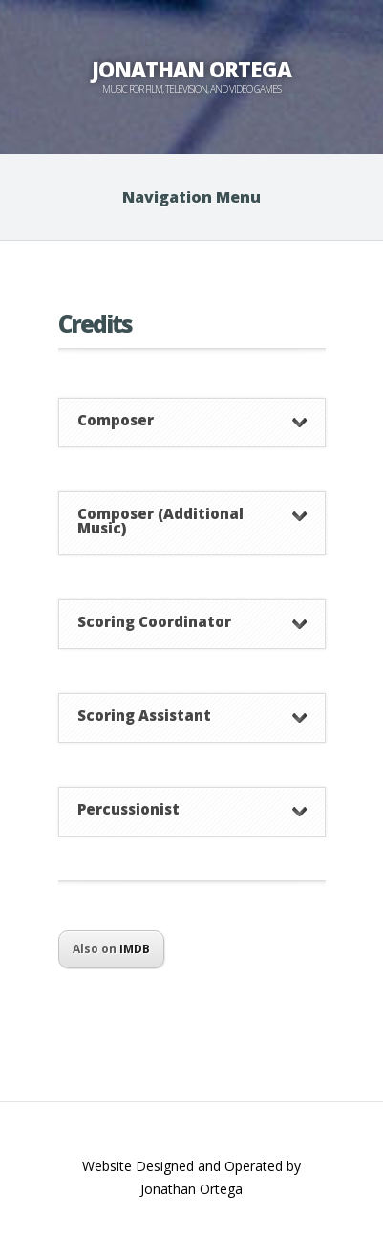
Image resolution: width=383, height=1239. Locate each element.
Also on (111, 949)
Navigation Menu (191, 196)
